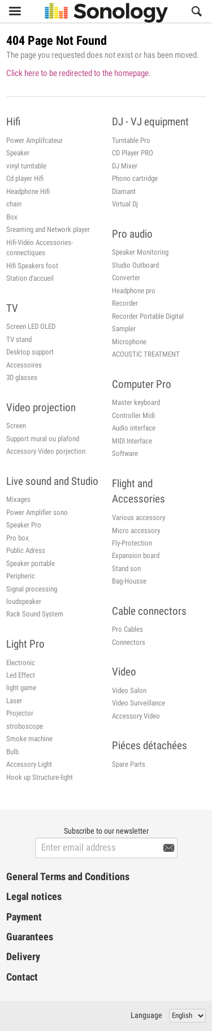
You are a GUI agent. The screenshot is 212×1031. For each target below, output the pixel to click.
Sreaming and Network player (48, 229)
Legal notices (34, 896)
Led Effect (20, 675)
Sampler (124, 328)
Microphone (129, 341)
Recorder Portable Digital (148, 316)
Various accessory (138, 517)
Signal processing (31, 589)
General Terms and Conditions (67, 876)
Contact (22, 977)
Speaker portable (30, 563)
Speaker (17, 153)
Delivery (23, 956)
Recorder (125, 303)
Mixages (18, 499)
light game (21, 687)
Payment (24, 917)
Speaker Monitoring (140, 252)
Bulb (12, 751)
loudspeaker (23, 601)
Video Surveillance (138, 703)
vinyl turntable (26, 166)
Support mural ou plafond (42, 438)
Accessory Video (136, 716)
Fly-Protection (132, 543)
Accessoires (24, 365)
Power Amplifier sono (37, 512)
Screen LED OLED (30, 326)
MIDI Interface (132, 441)
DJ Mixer (124, 166)
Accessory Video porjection (45, 451)
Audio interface (133, 428)
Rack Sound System (34, 614)
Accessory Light (29, 764)
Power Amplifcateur (34, 140)
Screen (16, 425)
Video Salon (129, 690)
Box (12, 217)
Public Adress (25, 550)
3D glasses (21, 377)
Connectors (128, 642)
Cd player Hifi (25, 178)
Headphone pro (133, 290)
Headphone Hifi (28, 191)
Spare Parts (128, 764)
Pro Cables (127, 629)
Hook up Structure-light (39, 777)
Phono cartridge (135, 178)
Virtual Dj (125, 204)
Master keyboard (136, 402)
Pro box (17, 538)
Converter (126, 277)
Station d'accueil (30, 278)
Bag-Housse (129, 581)
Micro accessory (136, 530)
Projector (19, 713)
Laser (14, 700)
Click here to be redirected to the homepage (77, 73)
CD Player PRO (132, 153)
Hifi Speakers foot (32, 265)
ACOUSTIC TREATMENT (146, 354)
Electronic (20, 662)
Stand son (126, 568)
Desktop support (30, 352)
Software (125, 453)
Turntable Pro (131, 140)
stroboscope (24, 726)
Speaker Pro (23, 525)
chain (13, 204)
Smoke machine (29, 738)
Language (146, 1015)
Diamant (124, 191)
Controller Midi (133, 415)
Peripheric (20, 576)
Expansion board (135, 555)
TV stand (19, 339)
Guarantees (29, 937)
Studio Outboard (135, 265)
